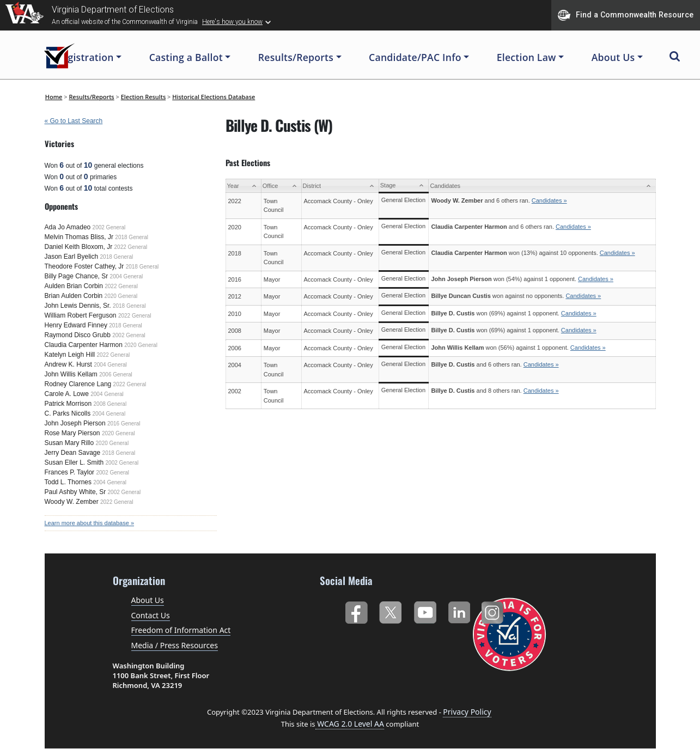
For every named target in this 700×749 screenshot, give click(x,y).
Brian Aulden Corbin (74, 296)
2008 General (110, 404)
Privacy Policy (467, 712)
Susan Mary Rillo (69, 443)
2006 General (115, 374)
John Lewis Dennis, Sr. (78, 305)
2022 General (131, 247)
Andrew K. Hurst (68, 364)
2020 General (121, 296)
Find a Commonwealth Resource (625, 15)
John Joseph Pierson (75, 423)
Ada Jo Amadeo (68, 227)
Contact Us (150, 615)
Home (54, 97)
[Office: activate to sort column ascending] (281, 186)
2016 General (124, 424)
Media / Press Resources (174, 645)
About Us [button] (613, 57)
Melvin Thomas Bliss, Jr (79, 237)
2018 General (131, 237)
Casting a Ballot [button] (186, 57)
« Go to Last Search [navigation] (74, 121)
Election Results (143, 97)
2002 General (109, 227)
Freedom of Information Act (181, 630)
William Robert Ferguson (81, 315)
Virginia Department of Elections (113, 9)
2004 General (126, 276)
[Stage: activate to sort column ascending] (404, 186)
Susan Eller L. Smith (74, 462)
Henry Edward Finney (76, 325)
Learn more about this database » (90, 523)
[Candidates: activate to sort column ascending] (542, 186)
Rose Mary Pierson (72, 433)
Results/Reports (91, 97)
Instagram (494, 610)
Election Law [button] (526, 57)
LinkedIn (459, 610)
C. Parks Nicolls (68, 413)
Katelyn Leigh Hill (70, 354)
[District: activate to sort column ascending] (340, 186)
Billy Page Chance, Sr (76, 276)
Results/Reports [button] (295, 57)
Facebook (356, 610)
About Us (147, 600)
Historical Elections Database (213, 97)
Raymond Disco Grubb (78, 335)
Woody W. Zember (72, 502)
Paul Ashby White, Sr (75, 492)
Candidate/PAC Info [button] (415, 57)
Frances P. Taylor (70, 472)
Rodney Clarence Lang (78, 384)
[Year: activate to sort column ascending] (243, 186)
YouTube (424, 610)
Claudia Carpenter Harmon (84, 345)
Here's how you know (232, 22)
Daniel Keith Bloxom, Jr (79, 247)
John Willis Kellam (71, 374)
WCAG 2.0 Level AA (349, 723)
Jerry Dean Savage (73, 452)
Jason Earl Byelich (72, 256)
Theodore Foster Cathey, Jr (84, 266)
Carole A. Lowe (67, 394)
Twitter (390, 610)
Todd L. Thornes (68, 482)
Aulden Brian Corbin (74, 286)
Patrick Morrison (68, 403)
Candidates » (549, 200)
